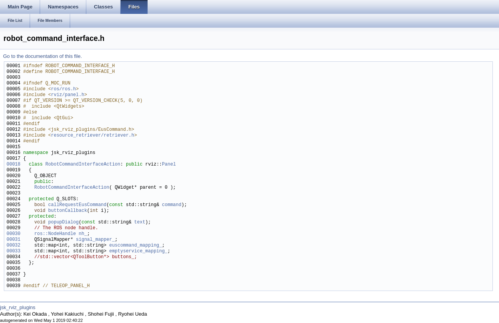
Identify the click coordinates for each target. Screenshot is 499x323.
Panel (169, 164)
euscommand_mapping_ (135, 245)
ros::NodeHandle (55, 234)
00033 (13, 251)
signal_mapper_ (95, 240)
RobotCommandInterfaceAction (82, 164)
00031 (13, 240)
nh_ (83, 234)
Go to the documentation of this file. (42, 56)
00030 (13, 234)
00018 (13, 164)
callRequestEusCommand (77, 205)
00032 (13, 245)
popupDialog (63, 222)
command (171, 205)
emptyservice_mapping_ (138, 251)
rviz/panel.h (67, 95)
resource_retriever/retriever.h (92, 135)
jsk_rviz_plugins (17, 307)
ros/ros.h (63, 89)
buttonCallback (67, 211)
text (139, 222)
